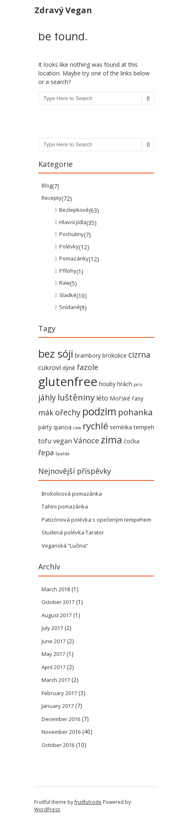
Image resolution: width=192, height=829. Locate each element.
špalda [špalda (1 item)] (62, 454)
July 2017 (52, 628)
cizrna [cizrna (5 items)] (139, 354)
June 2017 (53, 641)
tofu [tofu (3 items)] (44, 440)
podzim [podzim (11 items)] (99, 411)
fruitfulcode (88, 802)
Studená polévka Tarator (73, 532)
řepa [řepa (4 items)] (46, 452)
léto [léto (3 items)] (102, 398)
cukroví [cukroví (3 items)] (49, 367)
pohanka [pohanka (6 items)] (135, 412)
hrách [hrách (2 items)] (124, 384)
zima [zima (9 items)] (111, 439)
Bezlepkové (74, 209)
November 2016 (61, 731)
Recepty (52, 197)
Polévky (69, 246)
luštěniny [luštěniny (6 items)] (76, 397)
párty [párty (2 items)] (45, 427)
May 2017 (53, 654)
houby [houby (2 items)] (107, 384)
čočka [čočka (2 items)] (131, 441)
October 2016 (58, 745)
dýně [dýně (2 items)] (68, 368)
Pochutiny (71, 234)
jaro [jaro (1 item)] (138, 384)
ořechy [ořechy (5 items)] (68, 412)
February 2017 (59, 693)
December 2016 (61, 719)
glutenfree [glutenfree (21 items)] (67, 381)
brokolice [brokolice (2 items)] (114, 355)
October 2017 (58, 602)
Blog (47, 185)
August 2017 (57, 615)
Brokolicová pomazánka (72, 493)
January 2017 (58, 706)
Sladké (67, 295)
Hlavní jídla (72, 222)
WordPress (47, 809)
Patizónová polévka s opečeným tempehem (96, 519)
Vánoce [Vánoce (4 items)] (86, 440)
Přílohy (67, 270)
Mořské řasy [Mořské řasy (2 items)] (126, 398)
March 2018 (56, 589)
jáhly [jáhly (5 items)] (47, 397)
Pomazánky (74, 258)
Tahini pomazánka (65, 506)
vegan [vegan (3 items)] (62, 440)
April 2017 (53, 667)
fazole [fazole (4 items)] (87, 367)
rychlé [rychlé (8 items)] (95, 425)
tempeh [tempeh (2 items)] (144, 427)
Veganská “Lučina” (65, 545)
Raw (64, 282)
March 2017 (56, 680)
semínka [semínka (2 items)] (121, 427)
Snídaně (69, 307)
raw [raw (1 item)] (77, 428)
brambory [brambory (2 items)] (88, 355)
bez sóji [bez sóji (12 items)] (55, 354)
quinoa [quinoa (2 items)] (62, 427)
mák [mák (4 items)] (45, 412)
